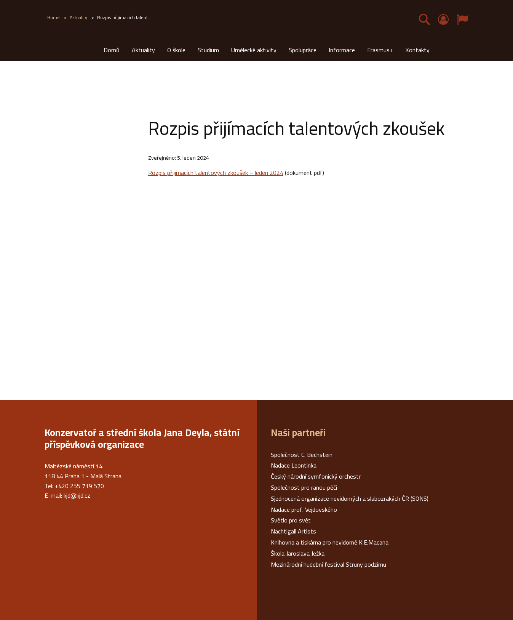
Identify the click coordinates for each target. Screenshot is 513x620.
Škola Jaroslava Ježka (297, 553)
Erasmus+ (380, 50)
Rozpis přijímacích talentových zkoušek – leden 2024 (215, 172)
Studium (208, 50)
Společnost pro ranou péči (304, 487)
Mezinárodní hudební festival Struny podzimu (328, 564)
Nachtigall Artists (293, 531)
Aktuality (143, 50)
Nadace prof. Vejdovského (304, 509)
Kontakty (417, 50)
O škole (176, 50)
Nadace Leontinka (293, 465)
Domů (112, 50)
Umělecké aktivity (253, 50)
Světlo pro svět (291, 520)
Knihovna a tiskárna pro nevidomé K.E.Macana (329, 542)
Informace (342, 50)
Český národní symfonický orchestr (316, 476)
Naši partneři (298, 432)
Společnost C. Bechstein (301, 454)
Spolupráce (302, 50)
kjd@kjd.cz (77, 495)
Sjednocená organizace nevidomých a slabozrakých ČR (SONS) (349, 498)
